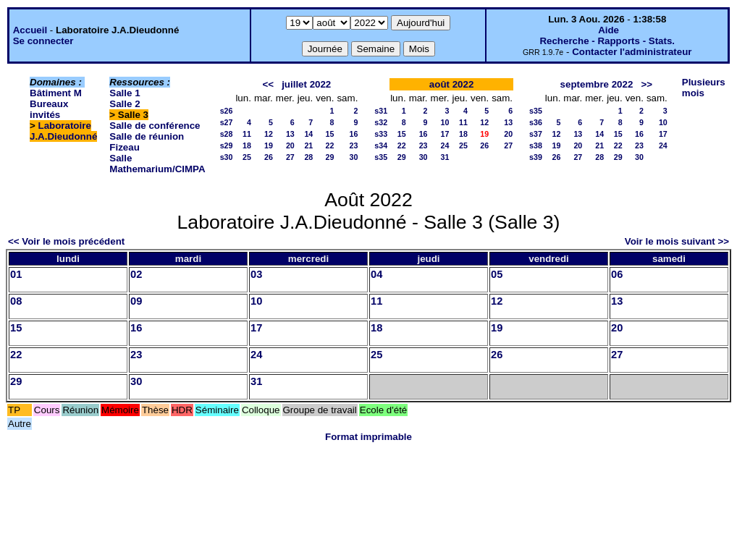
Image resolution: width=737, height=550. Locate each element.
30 (353, 157)
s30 (226, 157)
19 (268, 145)
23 (353, 145)
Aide (608, 30)
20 (290, 145)
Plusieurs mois (703, 87)
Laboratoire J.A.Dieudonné (63, 131)
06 (617, 274)
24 (445, 145)
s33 (380, 134)
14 (308, 134)
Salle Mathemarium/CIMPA (157, 163)
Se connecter (43, 40)
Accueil (30, 30)
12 (268, 134)
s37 (535, 134)
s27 (226, 122)
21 (308, 145)
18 (247, 145)
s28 (226, 134)
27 (290, 157)
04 (376, 274)
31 (445, 157)
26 (268, 157)
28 (308, 157)
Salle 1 (124, 93)
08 (16, 301)
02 (136, 274)
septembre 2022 (596, 84)
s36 (535, 122)
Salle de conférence (154, 125)
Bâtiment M (56, 93)
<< (268, 84)
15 (330, 134)
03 (256, 274)
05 (496, 274)
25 (247, 157)
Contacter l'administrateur (631, 51)
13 (290, 134)
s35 (380, 157)
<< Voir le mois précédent (66, 241)
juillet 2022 (306, 84)
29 (330, 157)
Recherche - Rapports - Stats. (607, 40)
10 (445, 122)
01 (16, 274)
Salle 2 (124, 103)
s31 (380, 110)
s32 (380, 122)
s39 (535, 157)
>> (646, 84)
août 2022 (451, 84)
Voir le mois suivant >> (677, 241)
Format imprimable (368, 436)
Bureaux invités (49, 109)
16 (353, 134)
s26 (226, 110)
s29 (226, 145)
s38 (535, 145)
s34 (380, 145)
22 (330, 145)
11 (247, 134)
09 (136, 301)
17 (445, 134)
